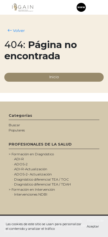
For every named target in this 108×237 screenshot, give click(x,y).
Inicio (54, 76)
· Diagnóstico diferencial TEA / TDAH (41, 184)
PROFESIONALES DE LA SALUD (40, 144)
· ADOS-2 (20, 164)
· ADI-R (18, 159)
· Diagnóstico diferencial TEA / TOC (40, 179)
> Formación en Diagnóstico (31, 154)
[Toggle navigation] (92, 7)
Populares (17, 130)
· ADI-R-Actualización (29, 169)
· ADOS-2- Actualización (32, 174)
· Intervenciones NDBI (29, 194)
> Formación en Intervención (32, 190)
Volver (16, 30)
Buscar (14, 125)
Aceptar (93, 226)
